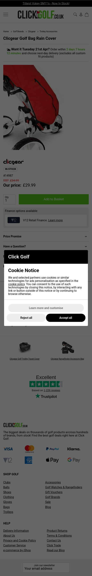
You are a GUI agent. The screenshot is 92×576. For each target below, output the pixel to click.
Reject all (26, 317)
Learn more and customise (46, 308)
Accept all (65, 317)
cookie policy (16, 284)
